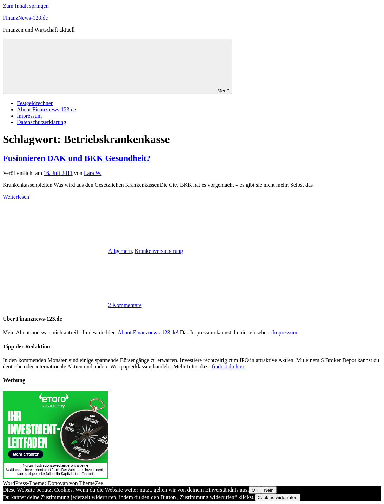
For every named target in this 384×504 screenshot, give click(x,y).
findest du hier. (229, 366)
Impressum (29, 116)
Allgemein (120, 251)
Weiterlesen (16, 197)
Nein (268, 490)
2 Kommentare (125, 305)
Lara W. (93, 173)
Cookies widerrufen (278, 497)
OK (255, 490)
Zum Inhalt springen (26, 6)
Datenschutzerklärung (41, 122)
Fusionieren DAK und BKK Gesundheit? (77, 158)
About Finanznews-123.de (46, 109)
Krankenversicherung (159, 251)
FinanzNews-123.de (25, 18)
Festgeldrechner (35, 103)
